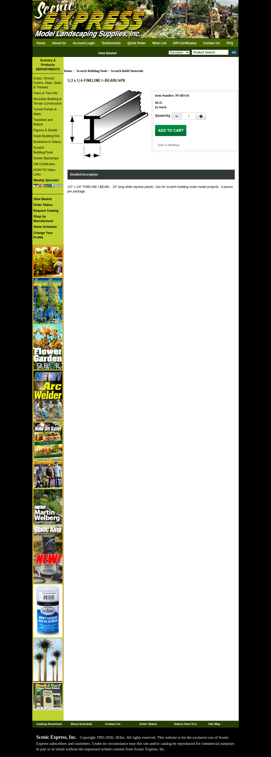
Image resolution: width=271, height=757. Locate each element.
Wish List (159, 43)
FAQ (230, 43)
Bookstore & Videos (47, 142)
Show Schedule (81, 724)
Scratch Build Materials (127, 71)
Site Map (214, 724)
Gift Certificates (185, 43)
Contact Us (211, 43)
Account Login (84, 43)
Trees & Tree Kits (45, 93)
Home (41, 43)
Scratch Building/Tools (43, 150)
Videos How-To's (185, 724)
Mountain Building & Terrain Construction (47, 101)
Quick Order (136, 43)
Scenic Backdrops (46, 158)
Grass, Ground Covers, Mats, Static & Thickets (47, 82)
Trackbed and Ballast (43, 122)
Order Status (148, 724)
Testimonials (111, 43)
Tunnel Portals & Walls (45, 111)
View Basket (107, 53)
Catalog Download (49, 724)
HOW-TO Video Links (44, 172)
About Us (59, 43)
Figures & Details (45, 130)
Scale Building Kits (46, 136)
